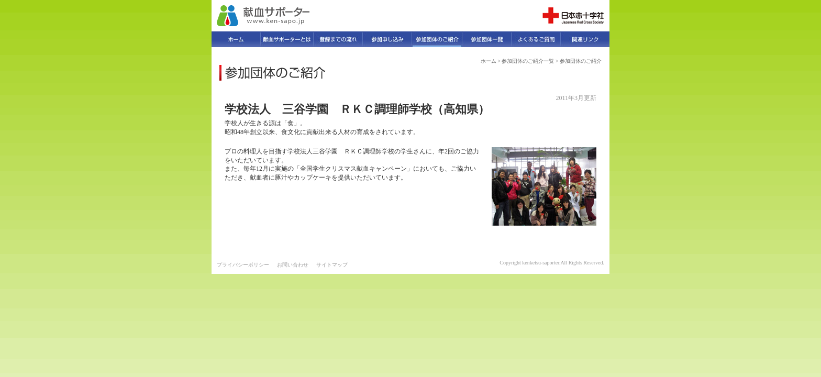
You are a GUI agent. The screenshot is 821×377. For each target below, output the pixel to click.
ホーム (488, 61)
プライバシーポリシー (243, 265)
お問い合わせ (292, 265)
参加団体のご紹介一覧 (528, 61)
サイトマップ (332, 265)
